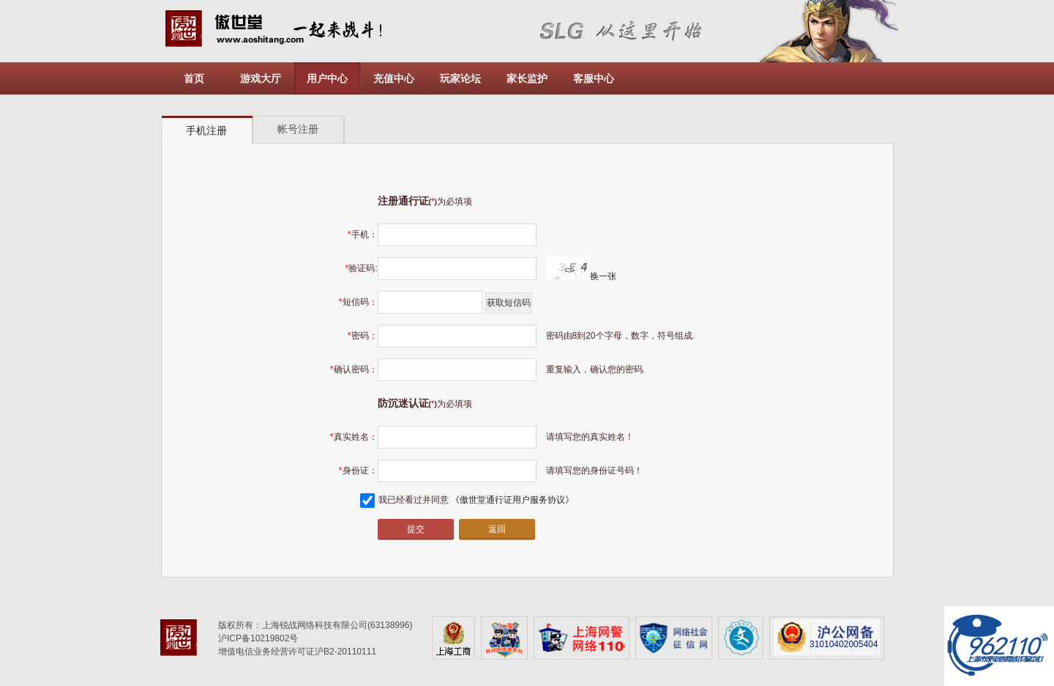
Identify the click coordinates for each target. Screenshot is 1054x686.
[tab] (207, 130)
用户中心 (327, 78)
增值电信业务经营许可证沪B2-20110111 (297, 651)
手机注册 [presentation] (206, 130)
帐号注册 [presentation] (297, 129)
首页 (194, 78)
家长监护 (527, 78)
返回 (497, 529)
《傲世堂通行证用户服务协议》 (512, 500)
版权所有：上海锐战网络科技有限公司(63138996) (315, 625)
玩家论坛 (460, 78)
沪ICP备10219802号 (258, 638)
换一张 (581, 276)
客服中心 (593, 78)
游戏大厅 (260, 78)
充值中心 (393, 78)
